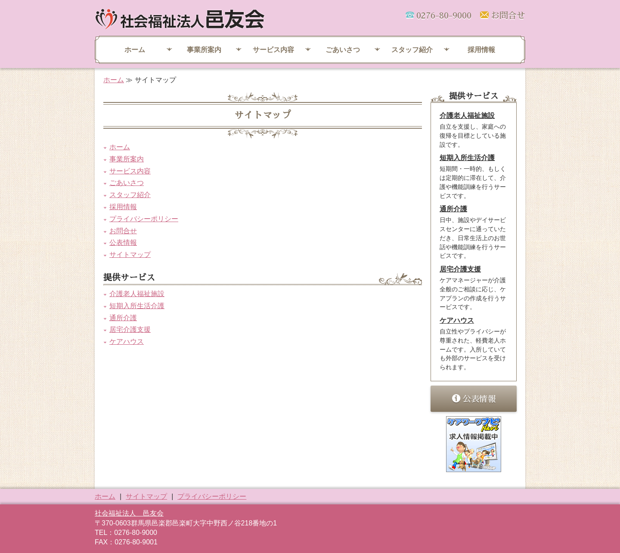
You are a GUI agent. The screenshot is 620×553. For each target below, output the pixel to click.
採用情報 (481, 49)
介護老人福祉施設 (136, 293)
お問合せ (508, 15)
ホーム (134, 49)
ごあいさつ (343, 49)
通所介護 (123, 317)
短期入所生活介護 (136, 305)
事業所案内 (204, 49)
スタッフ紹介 (412, 49)
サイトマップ (130, 254)
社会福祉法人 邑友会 (129, 513)
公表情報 (123, 242)
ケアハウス (126, 341)
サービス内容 (273, 49)
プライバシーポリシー (143, 218)
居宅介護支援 (130, 329)
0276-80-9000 (443, 15)
